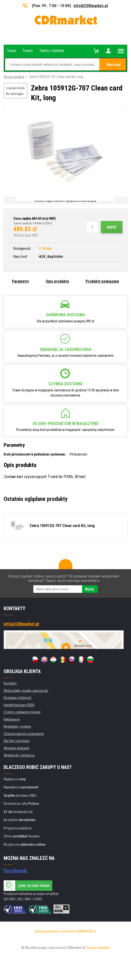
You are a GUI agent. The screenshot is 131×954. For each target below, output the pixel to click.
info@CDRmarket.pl (91, 5)
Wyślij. (90, 589)
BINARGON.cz (87, 931)
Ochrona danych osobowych (24, 734)
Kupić (111, 227)
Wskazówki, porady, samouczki (26, 690)
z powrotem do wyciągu (15, 91)
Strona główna (14, 77)
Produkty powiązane (102, 281)
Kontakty (10, 683)
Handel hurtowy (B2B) (19, 705)
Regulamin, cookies (17, 726)
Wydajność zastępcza (19, 755)
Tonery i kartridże (98, 947)
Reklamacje (12, 719)
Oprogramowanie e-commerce (56, 931)
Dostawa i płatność (17, 698)
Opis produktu (57, 281)
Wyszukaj (114, 65)
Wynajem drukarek (16, 748)
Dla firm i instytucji (16, 741)
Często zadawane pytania (22, 712)
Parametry (20, 281)
